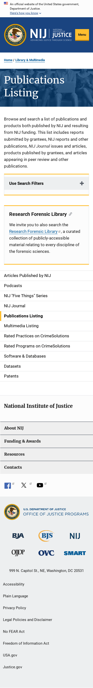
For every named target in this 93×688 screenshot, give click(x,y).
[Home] (51, 35)
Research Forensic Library (35, 231)
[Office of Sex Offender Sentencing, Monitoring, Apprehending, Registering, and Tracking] (75, 551)
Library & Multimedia (30, 60)
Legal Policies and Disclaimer (27, 620)
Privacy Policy (14, 608)
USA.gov (10, 655)
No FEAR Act (14, 631)
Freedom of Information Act (26, 643)
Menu (82, 34)
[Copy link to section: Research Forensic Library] (69, 213)
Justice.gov (12, 667)
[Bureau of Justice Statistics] (46, 539)
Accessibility (13, 584)
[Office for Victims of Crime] (46, 552)
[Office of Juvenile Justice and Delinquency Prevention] (18, 553)
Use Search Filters (26, 183)
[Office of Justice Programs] (15, 35)
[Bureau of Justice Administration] (18, 533)
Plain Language (15, 596)
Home (8, 60)
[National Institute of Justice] (75, 534)
